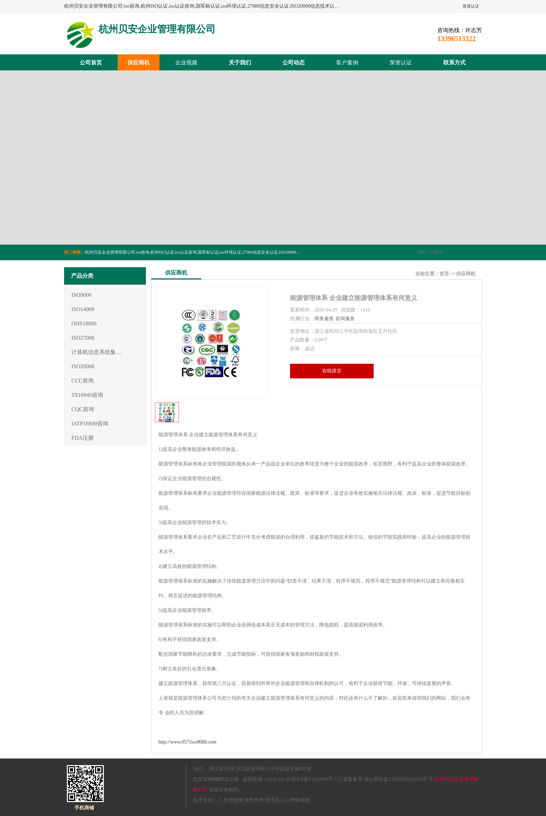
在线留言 (332, 371)
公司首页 (91, 63)
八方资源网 (231, 800)
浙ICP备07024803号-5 (314, 779)
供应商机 (138, 63)
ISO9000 (81, 295)
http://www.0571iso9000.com (187, 742)
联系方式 (454, 63)
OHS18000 (83, 323)
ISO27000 (82, 338)
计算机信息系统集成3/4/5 (96, 352)
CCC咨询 (82, 381)
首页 (444, 273)
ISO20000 (82, 366)
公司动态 (293, 63)
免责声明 (254, 800)
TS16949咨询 (87, 395)
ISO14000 (82, 309)
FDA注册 (82, 438)
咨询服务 (345, 318)
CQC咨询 (82, 409)
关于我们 (240, 63)
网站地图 (300, 800)
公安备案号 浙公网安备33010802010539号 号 (385, 779)
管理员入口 (277, 800)
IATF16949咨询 (89, 423)
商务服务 (324, 318)
